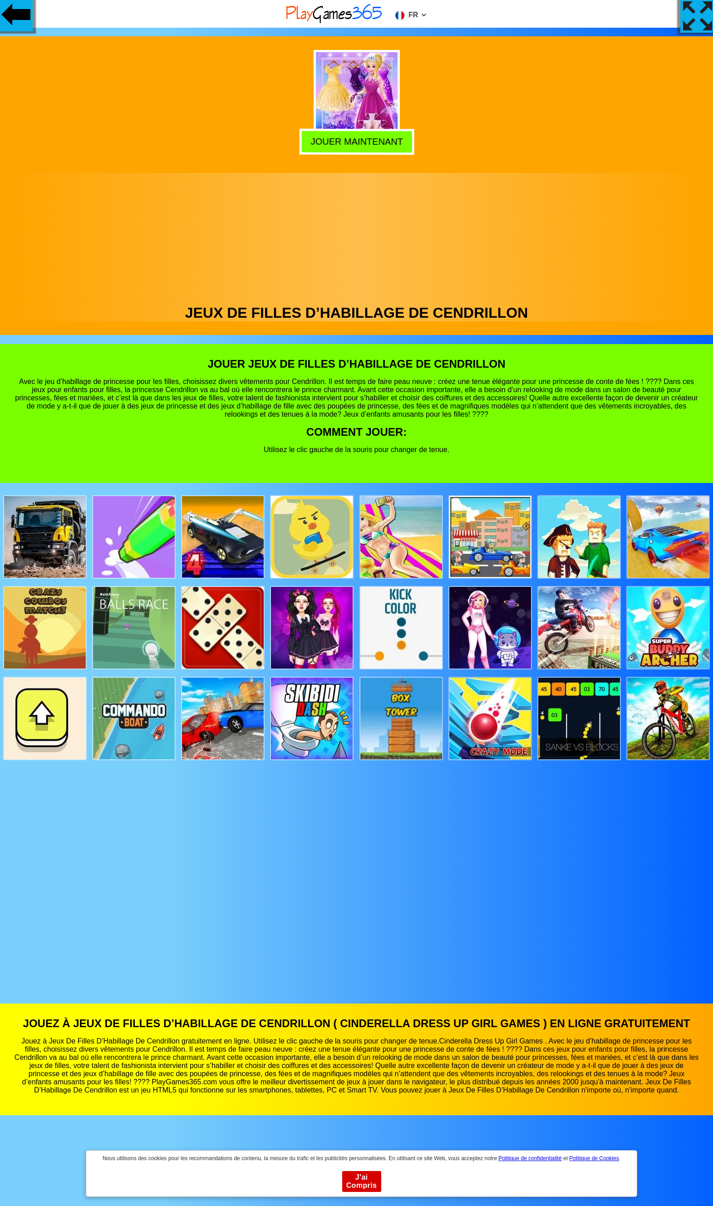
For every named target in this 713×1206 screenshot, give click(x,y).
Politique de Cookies (594, 1158)
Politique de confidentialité (529, 1158)
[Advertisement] (356, 236)
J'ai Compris (361, 1181)
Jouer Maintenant (356, 141)
